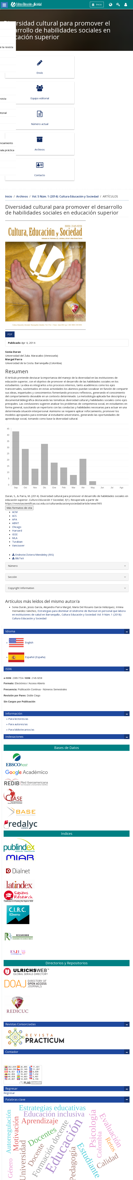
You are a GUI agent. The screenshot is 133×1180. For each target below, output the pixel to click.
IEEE (15, 483)
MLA (14, 486)
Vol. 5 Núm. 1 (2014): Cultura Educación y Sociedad (65, 145)
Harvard (17, 479)
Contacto (34, 118)
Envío (34, 67)
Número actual (34, 92)
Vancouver (18, 494)
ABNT (15, 472)
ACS (14, 464)
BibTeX (18, 507)
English (20, 592)
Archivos (96, 92)
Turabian (17, 490)
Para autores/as (18, 673)
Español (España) (26, 606)
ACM (14, 460)
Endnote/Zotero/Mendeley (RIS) (33, 503)
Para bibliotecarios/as (21, 678)
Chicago (16, 475)
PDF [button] (9, 283)
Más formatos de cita (19, 456)
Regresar (9, 1041)
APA (14, 468)
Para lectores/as (18, 667)
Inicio (97, 4)
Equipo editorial (96, 67)
